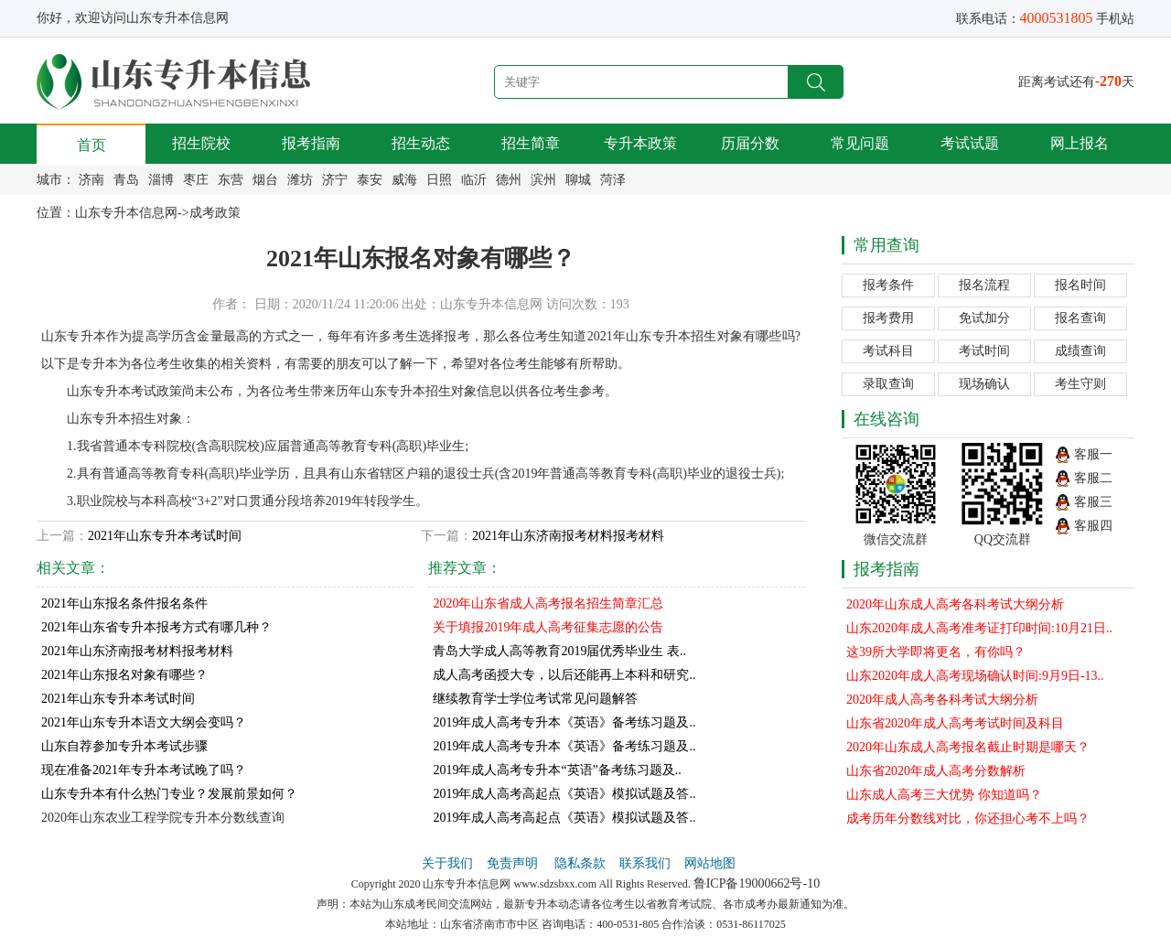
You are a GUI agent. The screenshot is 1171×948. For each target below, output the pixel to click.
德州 (508, 180)
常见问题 (860, 143)
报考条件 (888, 285)
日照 (439, 180)
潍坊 (300, 180)
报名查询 (1080, 318)
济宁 (335, 180)
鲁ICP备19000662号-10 (756, 883)
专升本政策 (640, 143)
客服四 (1093, 526)
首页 (91, 145)
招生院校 (201, 143)
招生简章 (530, 143)
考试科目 (888, 351)
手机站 (1115, 19)
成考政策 (215, 213)
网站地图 (710, 863)
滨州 (543, 180)
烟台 (265, 180)
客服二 (1093, 478)
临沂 (474, 180)
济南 (91, 180)
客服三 (1093, 502)
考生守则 (1080, 384)
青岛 (126, 180)
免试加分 (984, 318)
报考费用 (888, 318)
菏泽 (613, 180)
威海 (404, 180)
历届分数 (750, 143)
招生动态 (421, 143)
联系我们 (645, 863)
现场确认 (984, 384)
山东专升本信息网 (126, 213)
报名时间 (1080, 285)
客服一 (1093, 454)
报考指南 (311, 143)
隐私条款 (580, 863)
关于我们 (447, 863)
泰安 (369, 180)
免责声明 (514, 863)
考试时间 (984, 351)
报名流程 (984, 285)
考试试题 (969, 143)
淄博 (161, 180)
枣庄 (196, 180)
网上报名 (1079, 143)
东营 (230, 180)
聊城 (578, 180)
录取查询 (888, 384)
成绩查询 (1080, 351)
